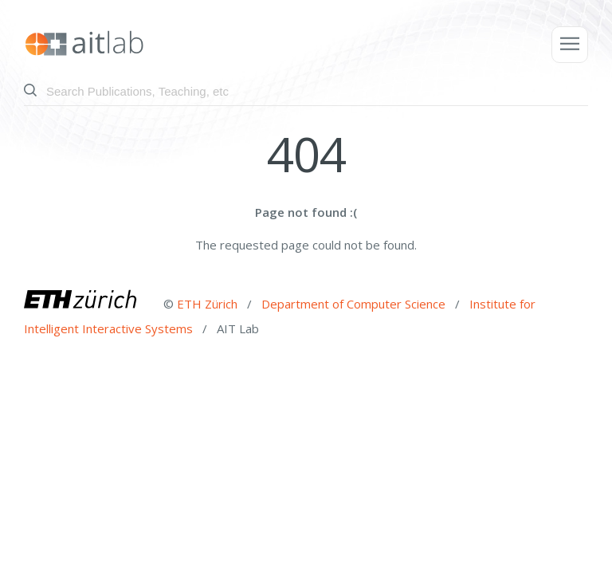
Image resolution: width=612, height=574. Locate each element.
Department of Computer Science (355, 303)
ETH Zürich (207, 303)
